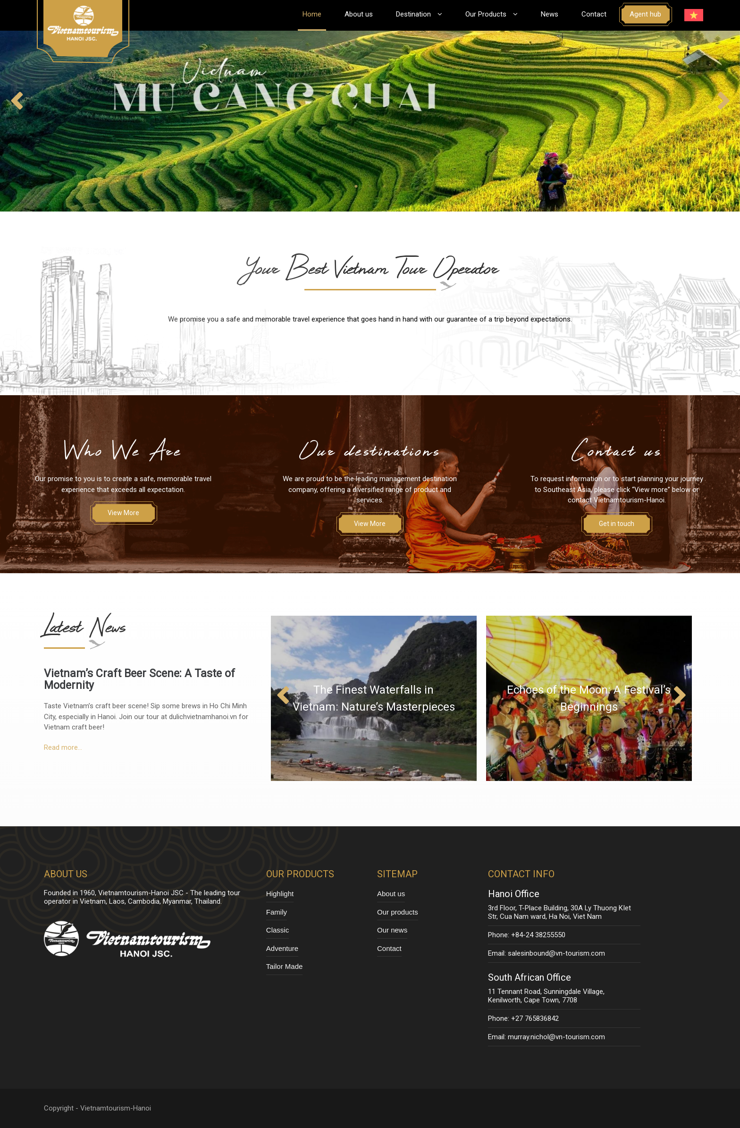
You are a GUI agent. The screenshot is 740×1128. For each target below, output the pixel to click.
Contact (593, 14)
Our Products (491, 14)
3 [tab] (384, 186)
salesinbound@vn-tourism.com (556, 953)
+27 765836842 (535, 1018)
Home (312, 14)
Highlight (280, 894)
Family (276, 912)
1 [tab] (356, 186)
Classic (277, 930)
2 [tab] (370, 186)
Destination (419, 14)
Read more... (63, 747)
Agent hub (645, 14)
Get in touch (616, 523)
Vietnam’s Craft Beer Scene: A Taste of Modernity (139, 679)
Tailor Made (284, 966)
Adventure (282, 948)
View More (123, 513)
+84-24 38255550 (538, 935)
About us (359, 14)
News (549, 14)
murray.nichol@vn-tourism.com (556, 1037)
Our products (397, 912)
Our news (392, 930)
